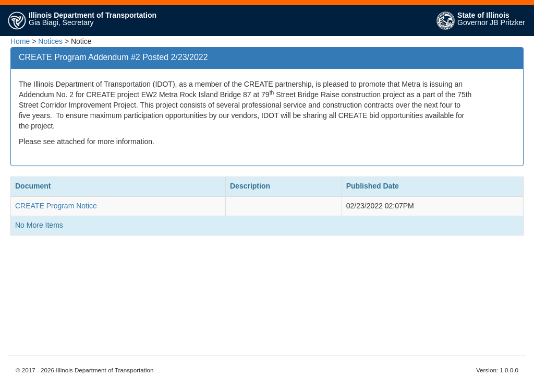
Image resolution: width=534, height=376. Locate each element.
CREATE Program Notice (56, 206)
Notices (50, 41)
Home (20, 41)
